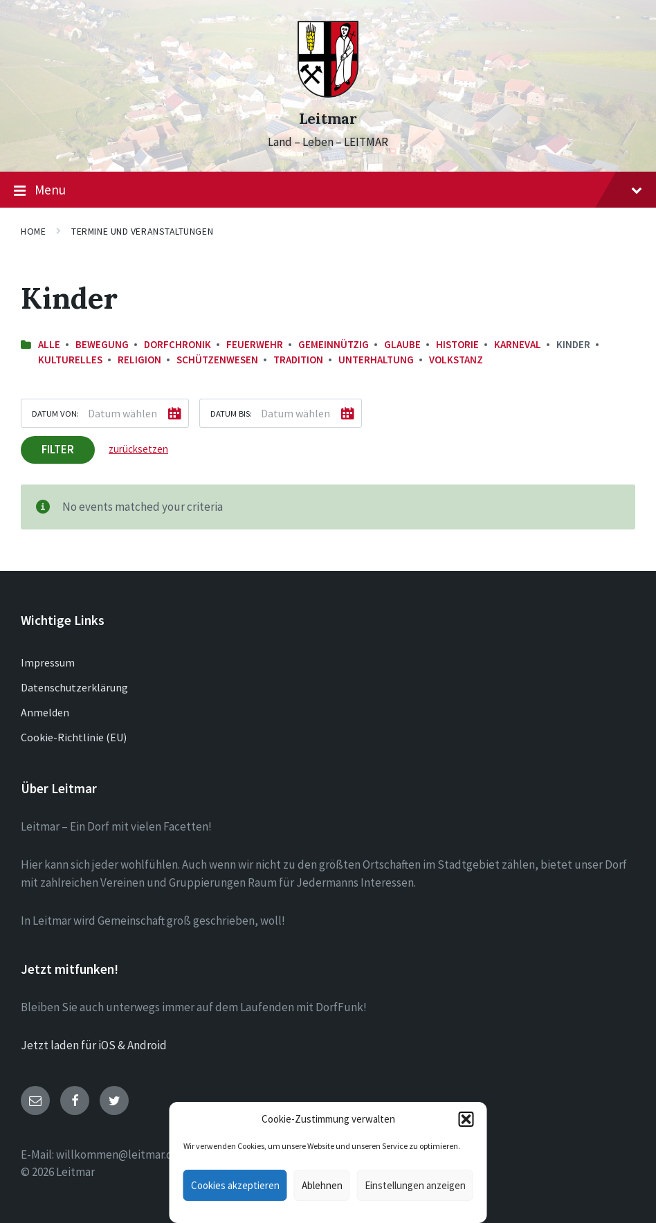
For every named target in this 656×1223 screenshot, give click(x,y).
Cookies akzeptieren (235, 1185)
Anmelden (45, 712)
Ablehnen (322, 1185)
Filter (58, 449)
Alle (49, 344)
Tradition (298, 359)
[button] (466, 1119)
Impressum (48, 662)
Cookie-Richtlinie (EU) (74, 737)
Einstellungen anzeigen (415, 1185)
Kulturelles (70, 359)
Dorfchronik (177, 344)
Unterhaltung (376, 359)
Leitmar (328, 118)
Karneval (517, 344)
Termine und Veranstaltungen (142, 231)
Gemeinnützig (333, 344)
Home (33, 231)
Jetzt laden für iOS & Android (94, 1045)
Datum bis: (231, 413)
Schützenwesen (217, 359)
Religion (139, 359)
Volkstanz (456, 359)
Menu (328, 190)
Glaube (402, 344)
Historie (457, 344)
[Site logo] (328, 93)
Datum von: (55, 413)
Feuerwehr (254, 344)
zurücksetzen (138, 448)
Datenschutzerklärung (74, 687)
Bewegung (102, 344)
